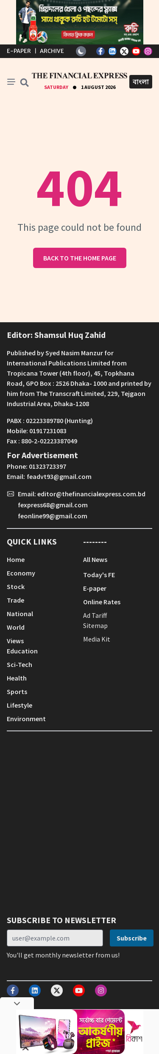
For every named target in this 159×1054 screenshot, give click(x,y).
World (16, 627)
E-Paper (19, 51)
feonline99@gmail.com (52, 516)
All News (95, 559)
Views (15, 640)
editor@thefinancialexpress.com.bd (91, 494)
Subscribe (132, 938)
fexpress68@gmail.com (53, 505)
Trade (15, 600)
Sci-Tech (19, 664)
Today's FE (99, 574)
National (20, 613)
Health (17, 678)
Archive (52, 51)
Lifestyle (19, 705)
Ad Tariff (95, 615)
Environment (26, 718)
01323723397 (47, 466)
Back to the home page (79, 258)
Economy (21, 573)
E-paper (94, 588)
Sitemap (95, 625)
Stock (16, 586)
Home (16, 559)
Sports (17, 691)
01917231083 (48, 430)
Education (22, 651)
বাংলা (141, 81)
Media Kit (96, 639)
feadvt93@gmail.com (59, 476)
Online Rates (101, 602)
